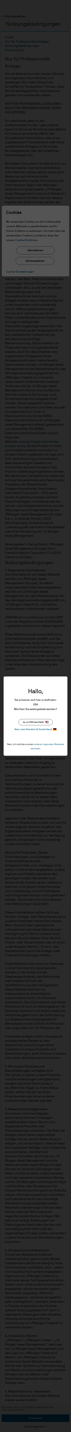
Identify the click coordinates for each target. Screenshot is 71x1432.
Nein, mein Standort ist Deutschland (35, 729)
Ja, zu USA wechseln (36, 722)
